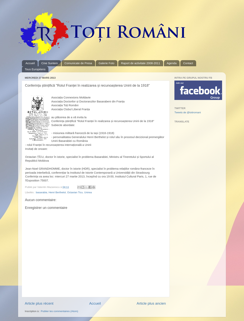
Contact (188, 63)
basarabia (41, 192)
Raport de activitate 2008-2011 (140, 63)
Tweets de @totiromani (187, 112)
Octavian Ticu (75, 192)
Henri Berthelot (57, 192)
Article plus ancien (151, 303)
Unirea (88, 192)
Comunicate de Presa (78, 63)
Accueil (30, 63)
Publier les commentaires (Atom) (59, 311)
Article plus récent (39, 303)
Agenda (172, 63)
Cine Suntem (49, 63)
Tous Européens (35, 69)
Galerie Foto (106, 63)
